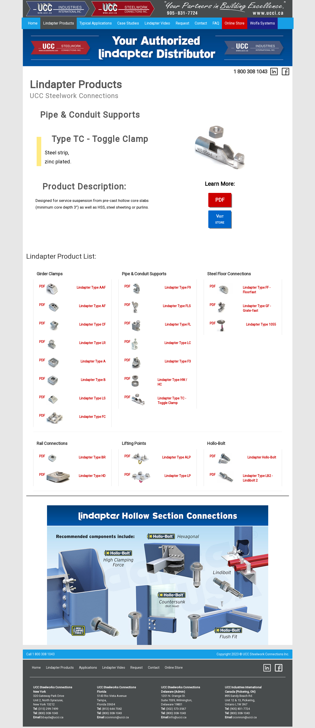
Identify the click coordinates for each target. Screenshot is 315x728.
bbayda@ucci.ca (52, 717)
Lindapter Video (157, 23)
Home (33, 23)
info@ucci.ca (177, 717)
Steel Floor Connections (229, 274)
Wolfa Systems (262, 23)
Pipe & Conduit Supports (144, 274)
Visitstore (219, 219)
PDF (219, 200)
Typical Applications (95, 23)
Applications (88, 667)
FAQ (215, 23)
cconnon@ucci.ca (117, 717)
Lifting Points (134, 443)
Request (182, 23)
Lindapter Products (58, 23)
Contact (201, 23)
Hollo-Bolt (216, 443)
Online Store (234, 23)
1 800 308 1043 (250, 71)
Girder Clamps (50, 274)
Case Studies (128, 23)
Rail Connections (52, 443)
